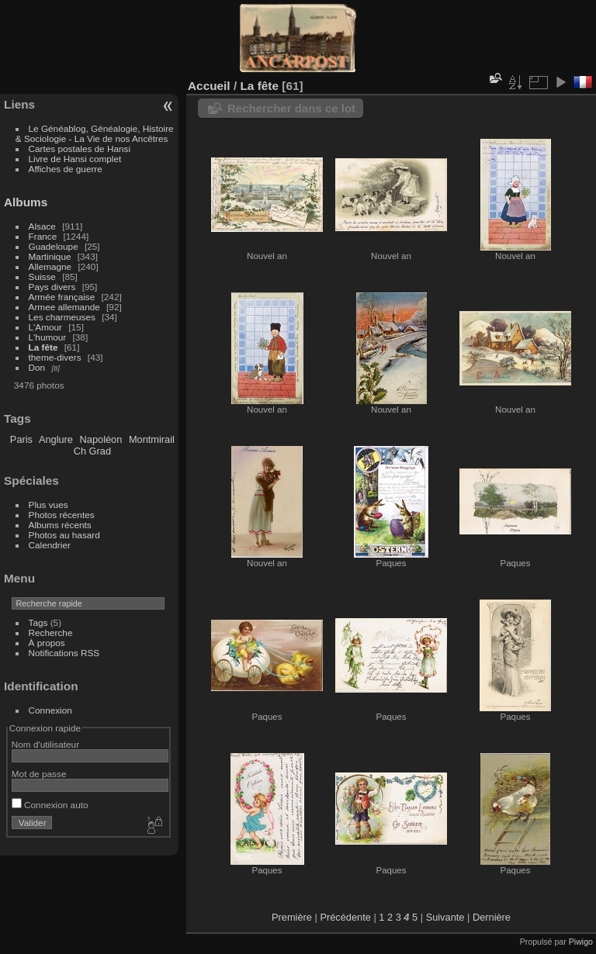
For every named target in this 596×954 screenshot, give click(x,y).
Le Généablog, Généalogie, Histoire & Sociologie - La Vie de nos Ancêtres (95, 133)
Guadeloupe (53, 246)
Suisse (42, 276)
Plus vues (48, 504)
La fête (43, 347)
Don (37, 367)
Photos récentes (62, 515)
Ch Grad (92, 451)
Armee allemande (64, 307)
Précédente (345, 917)
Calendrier (50, 545)
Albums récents (60, 525)
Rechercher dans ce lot (291, 108)
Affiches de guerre (65, 169)
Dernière (492, 917)
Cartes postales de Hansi (79, 148)
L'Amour (45, 327)
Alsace (42, 226)
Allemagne (50, 266)
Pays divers (52, 287)
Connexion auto (50, 805)
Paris (21, 439)
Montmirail (152, 439)
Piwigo (581, 941)
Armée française (62, 297)
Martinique (50, 256)
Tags (38, 622)
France (43, 236)
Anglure (56, 439)
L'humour (48, 337)
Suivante (445, 917)
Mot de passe (39, 774)
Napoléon (101, 439)
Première (292, 917)
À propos (47, 643)
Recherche (51, 632)
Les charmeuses (62, 317)
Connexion (50, 710)
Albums (25, 202)
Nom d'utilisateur (45, 744)
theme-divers (55, 357)
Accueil (209, 85)
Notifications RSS (64, 653)
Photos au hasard (64, 535)
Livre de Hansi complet (75, 159)
